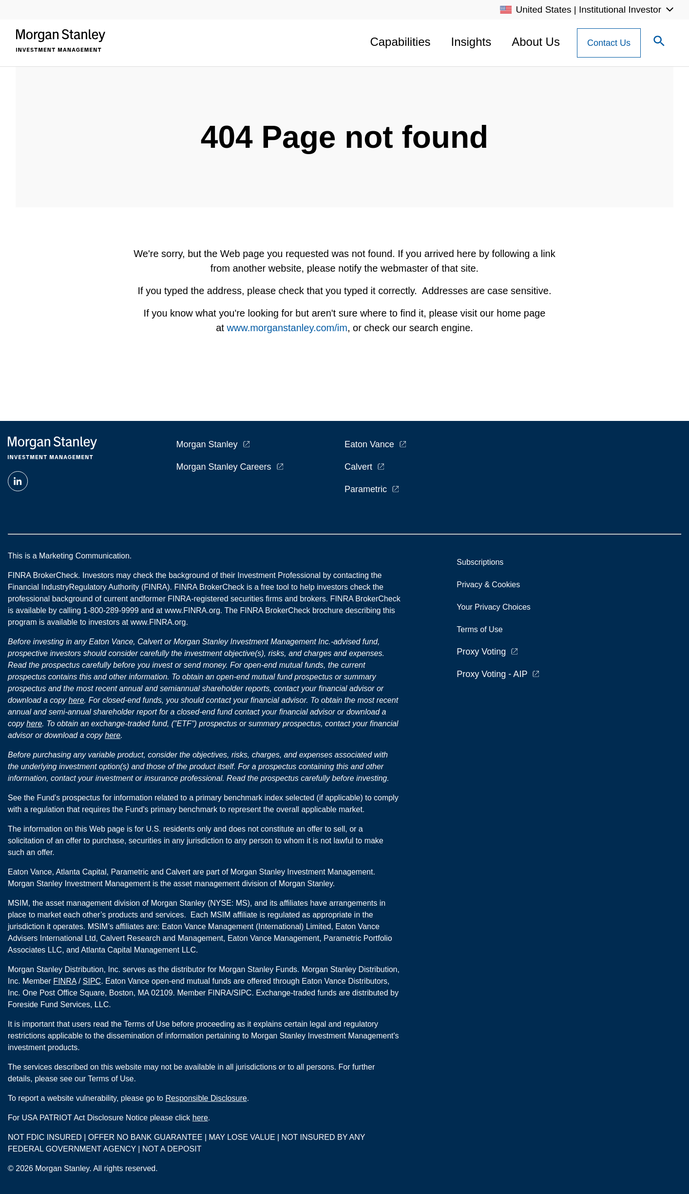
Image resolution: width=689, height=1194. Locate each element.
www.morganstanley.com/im (287, 327)
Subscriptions (480, 562)
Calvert (358, 467)
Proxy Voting (481, 652)
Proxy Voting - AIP (492, 674)
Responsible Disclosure (206, 1098)
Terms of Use (479, 629)
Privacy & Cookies (488, 584)
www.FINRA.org (158, 622)
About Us (536, 41)
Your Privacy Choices (496, 607)
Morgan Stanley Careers (223, 467)
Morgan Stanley (207, 444)
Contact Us (609, 43)
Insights (471, 41)
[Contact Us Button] (609, 43)
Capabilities (400, 41)
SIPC (92, 981)
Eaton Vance (369, 444)
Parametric (365, 489)
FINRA (64, 981)
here (76, 700)
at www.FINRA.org (188, 610)
